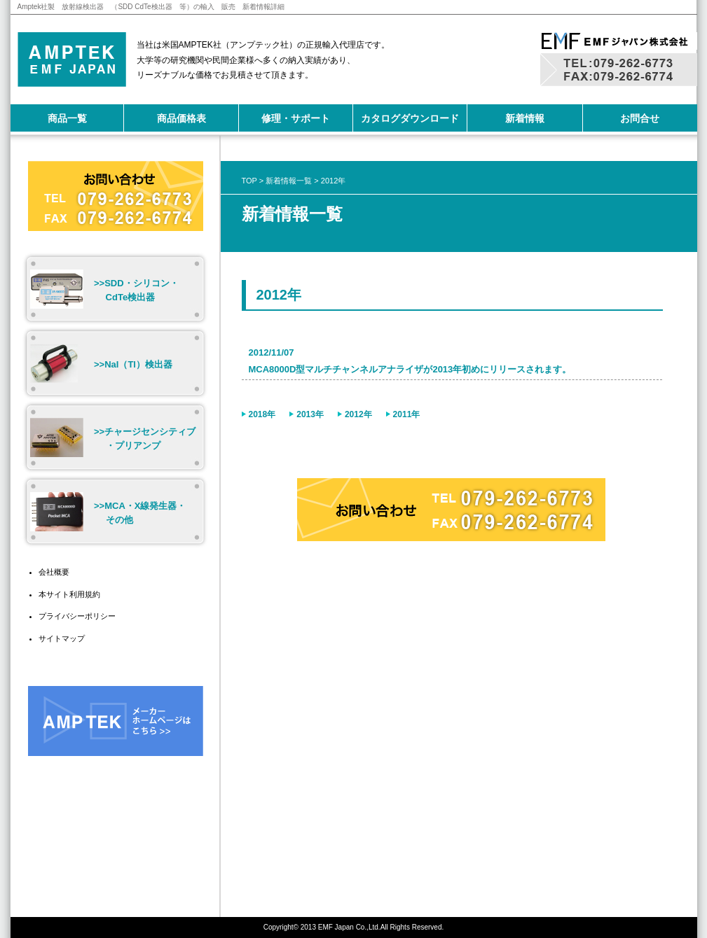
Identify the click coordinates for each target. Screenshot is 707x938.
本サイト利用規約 (69, 594)
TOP (249, 180)
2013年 (310, 414)
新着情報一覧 (289, 180)
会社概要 (54, 572)
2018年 (262, 414)
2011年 (406, 414)
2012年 (358, 414)
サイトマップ (62, 638)
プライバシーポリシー (77, 616)
